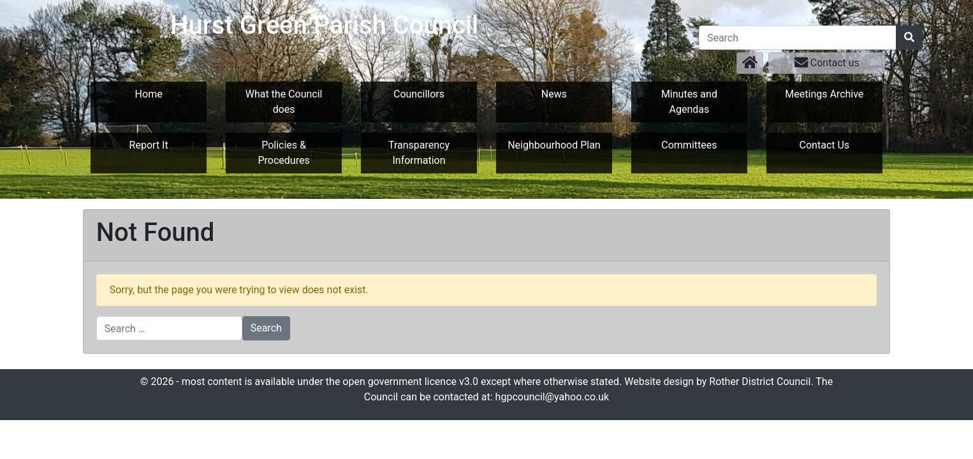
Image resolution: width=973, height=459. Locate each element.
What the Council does (284, 101)
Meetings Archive (824, 94)
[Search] (798, 38)
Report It (148, 145)
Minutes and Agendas (689, 101)
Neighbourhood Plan (554, 145)
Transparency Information (419, 152)
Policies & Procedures (283, 152)
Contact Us (825, 145)
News (554, 94)
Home (149, 94)
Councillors (418, 94)
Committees (689, 145)
